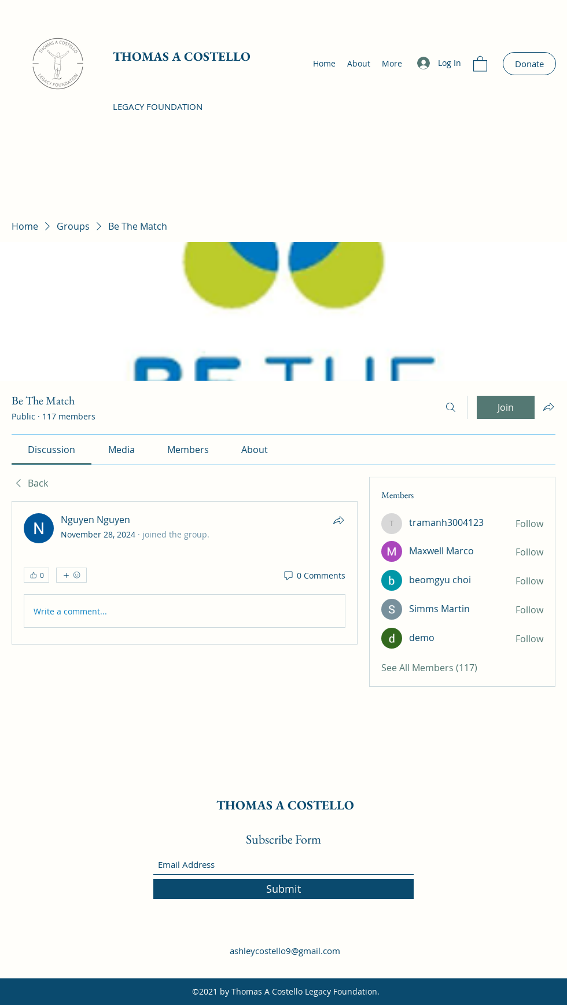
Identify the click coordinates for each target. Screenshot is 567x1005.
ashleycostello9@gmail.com (285, 950)
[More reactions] (71, 575)
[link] (51, 449)
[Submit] (283, 889)
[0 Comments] (313, 575)
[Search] (451, 407)
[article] (185, 573)
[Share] (338, 520)
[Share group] (548, 407)
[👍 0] (36, 575)
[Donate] (529, 63)
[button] (480, 63)
